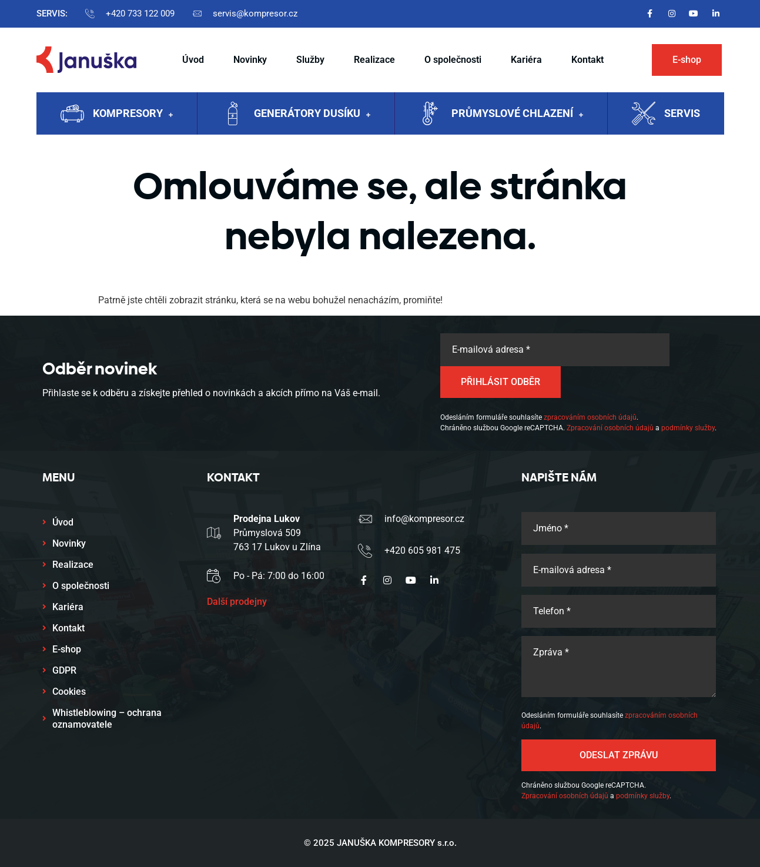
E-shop (66, 649)
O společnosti (452, 59)
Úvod (193, 59)
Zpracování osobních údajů (610, 428)
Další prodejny (237, 601)
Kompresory (133, 114)
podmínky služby (688, 428)
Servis (682, 113)
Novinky (250, 59)
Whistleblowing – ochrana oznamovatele (107, 718)
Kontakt (587, 59)
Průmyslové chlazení (517, 114)
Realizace (374, 59)
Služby (310, 59)
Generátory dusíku (312, 114)
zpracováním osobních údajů (590, 417)
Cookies (69, 691)
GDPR (64, 670)
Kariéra (526, 59)
